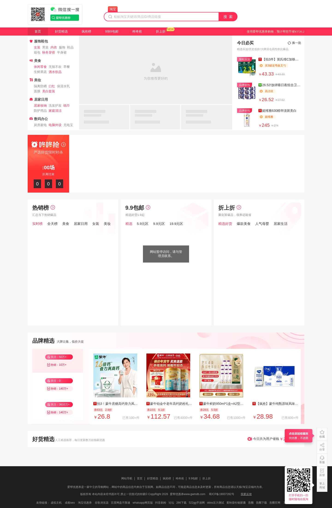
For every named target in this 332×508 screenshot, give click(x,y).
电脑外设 (55, 125)
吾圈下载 (261, 502)
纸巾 (66, 105)
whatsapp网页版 (143, 502)
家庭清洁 (55, 110)
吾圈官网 (274, 502)
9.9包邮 (137, 208)
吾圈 (251, 502)
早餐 (66, 67)
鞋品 (70, 47)
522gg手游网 (197, 502)
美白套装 (48, 91)
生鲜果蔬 (40, 72)
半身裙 (62, 52)
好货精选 (61, 31)
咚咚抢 (137, 31)
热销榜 (43, 208)
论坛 (171, 502)
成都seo (70, 502)
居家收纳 (40, 105)
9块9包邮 (112, 31)
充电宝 (68, 125)
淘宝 (113, 9)
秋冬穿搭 (48, 52)
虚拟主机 (56, 502)
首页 (38, 31)
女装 (37, 47)
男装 (45, 47)
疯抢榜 (86, 31)
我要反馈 (246, 494)
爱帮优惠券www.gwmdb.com (187, 494)
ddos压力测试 (215, 502)
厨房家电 (40, 125)
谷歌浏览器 (102, 502)
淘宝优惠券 (85, 502)
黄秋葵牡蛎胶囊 (236, 502)
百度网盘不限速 (120, 502)
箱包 (37, 52)
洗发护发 (55, 105)
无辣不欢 (55, 67)
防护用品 (40, 110)
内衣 (53, 47)
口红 (52, 86)
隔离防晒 (40, 86)
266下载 (181, 502)
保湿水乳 (63, 86)
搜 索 (228, 17)
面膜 (37, 91)
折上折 (161, 31)
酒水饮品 (55, 72)
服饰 (62, 47)
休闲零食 (40, 67)
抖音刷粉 (160, 502)
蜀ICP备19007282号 (221, 494)
